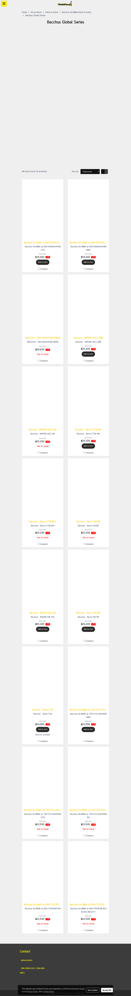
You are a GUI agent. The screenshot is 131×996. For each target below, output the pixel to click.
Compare (44, 269)
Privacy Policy (32, 991)
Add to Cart (42, 262)
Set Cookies (93, 990)
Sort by (76, 171)
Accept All (107, 990)
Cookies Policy (48, 991)
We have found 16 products (34, 171)
